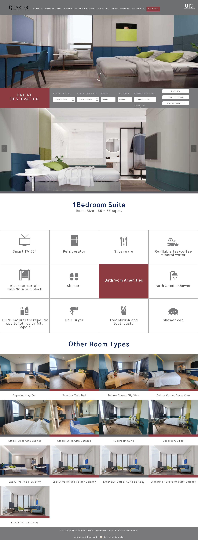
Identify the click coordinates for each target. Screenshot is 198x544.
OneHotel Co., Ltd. (114, 541)
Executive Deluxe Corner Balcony (74, 483)
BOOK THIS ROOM (99, 221)
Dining (114, 9)
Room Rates (70, 9)
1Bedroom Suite (123, 441)
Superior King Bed (25, 395)
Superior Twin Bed (74, 395)
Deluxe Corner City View (123, 395)
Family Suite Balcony (24, 526)
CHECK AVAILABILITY (175, 103)
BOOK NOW (153, 9)
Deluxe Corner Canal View (173, 395)
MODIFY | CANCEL (176, 97)
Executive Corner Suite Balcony (124, 483)
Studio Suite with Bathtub (74, 441)
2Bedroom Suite (173, 441)
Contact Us (138, 9)
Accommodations (51, 9)
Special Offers (87, 9)
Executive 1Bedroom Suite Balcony (173, 483)
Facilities (103, 9)
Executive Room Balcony (24, 482)
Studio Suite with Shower (24, 441)
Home (36, 9)
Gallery (124, 9)
